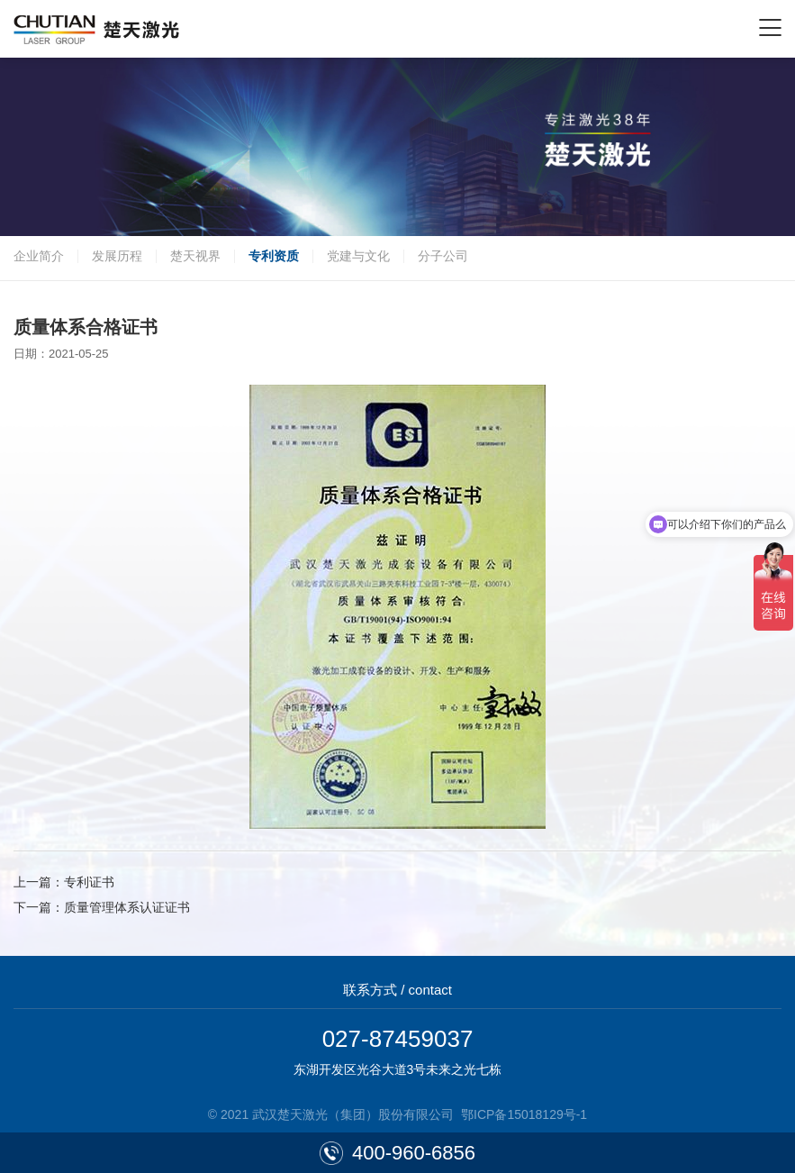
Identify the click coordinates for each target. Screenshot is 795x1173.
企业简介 (39, 256)
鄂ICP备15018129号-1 (524, 1114)
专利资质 (273, 256)
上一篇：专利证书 (64, 882)
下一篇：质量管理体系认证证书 (102, 907)
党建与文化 (358, 256)
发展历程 (117, 256)
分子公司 (443, 256)
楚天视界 (195, 256)
